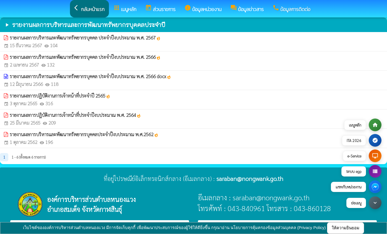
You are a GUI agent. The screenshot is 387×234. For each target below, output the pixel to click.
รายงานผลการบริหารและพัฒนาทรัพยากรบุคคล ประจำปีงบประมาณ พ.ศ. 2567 (85, 38)
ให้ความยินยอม (345, 227)
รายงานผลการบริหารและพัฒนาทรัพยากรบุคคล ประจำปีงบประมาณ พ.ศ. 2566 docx (90, 76)
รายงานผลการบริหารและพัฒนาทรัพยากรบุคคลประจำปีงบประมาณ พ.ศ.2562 (84, 134)
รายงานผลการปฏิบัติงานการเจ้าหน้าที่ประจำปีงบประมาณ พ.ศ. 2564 (75, 115)
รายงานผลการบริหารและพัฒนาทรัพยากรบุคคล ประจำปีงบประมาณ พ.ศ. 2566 (85, 57)
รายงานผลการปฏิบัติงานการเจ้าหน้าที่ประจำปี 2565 (60, 96)
